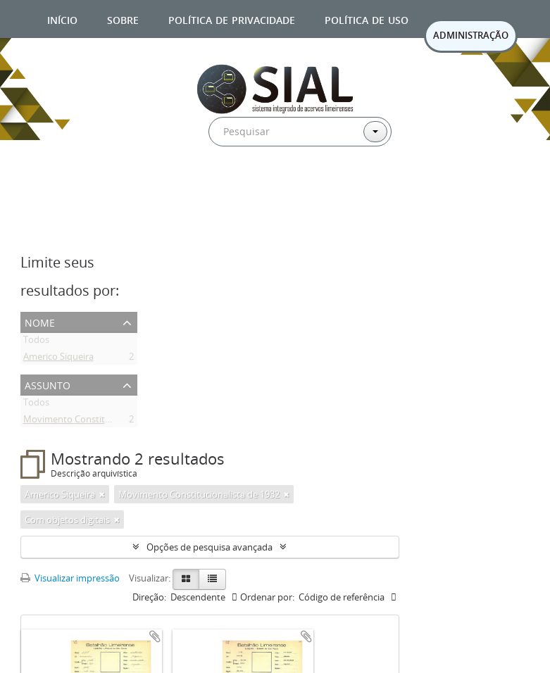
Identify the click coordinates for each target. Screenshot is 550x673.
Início (62, 18)
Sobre (123, 18)
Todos (36, 342)
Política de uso (366, 18)
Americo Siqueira (58, 359)
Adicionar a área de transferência (155, 636)
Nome (40, 321)
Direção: (149, 597)
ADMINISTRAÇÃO (470, 35)
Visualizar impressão (70, 578)
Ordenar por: (267, 597)
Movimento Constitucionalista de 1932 (104, 421)
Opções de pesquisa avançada (209, 547)
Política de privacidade (231, 18)
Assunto (47, 384)
